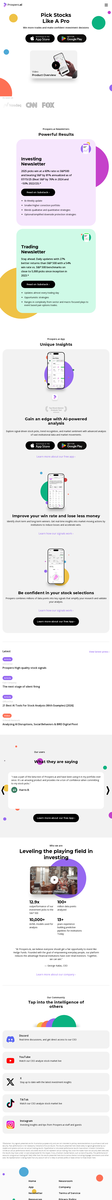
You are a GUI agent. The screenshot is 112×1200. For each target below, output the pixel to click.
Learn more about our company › (56, 974)
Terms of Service (70, 1193)
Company (65, 1187)
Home (32, 1181)
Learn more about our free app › (56, 456)
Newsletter (36, 1193)
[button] (4, 790)
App (31, 1187)
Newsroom (66, 1181)
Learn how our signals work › (56, 533)
